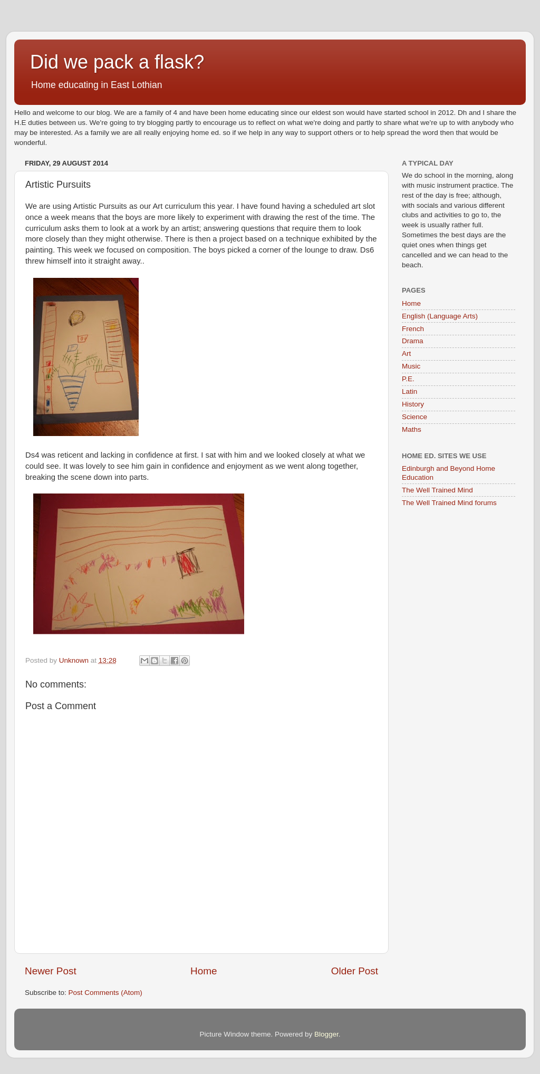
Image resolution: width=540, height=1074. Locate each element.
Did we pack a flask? (117, 62)
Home (203, 970)
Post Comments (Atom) (105, 992)
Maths (411, 429)
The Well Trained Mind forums (449, 503)
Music (411, 366)
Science (414, 417)
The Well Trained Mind (437, 490)
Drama (412, 341)
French (413, 329)
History (413, 404)
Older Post (354, 970)
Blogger (326, 1034)
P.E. (408, 379)
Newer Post (50, 970)
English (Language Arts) (440, 316)
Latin (409, 391)
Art (406, 353)
